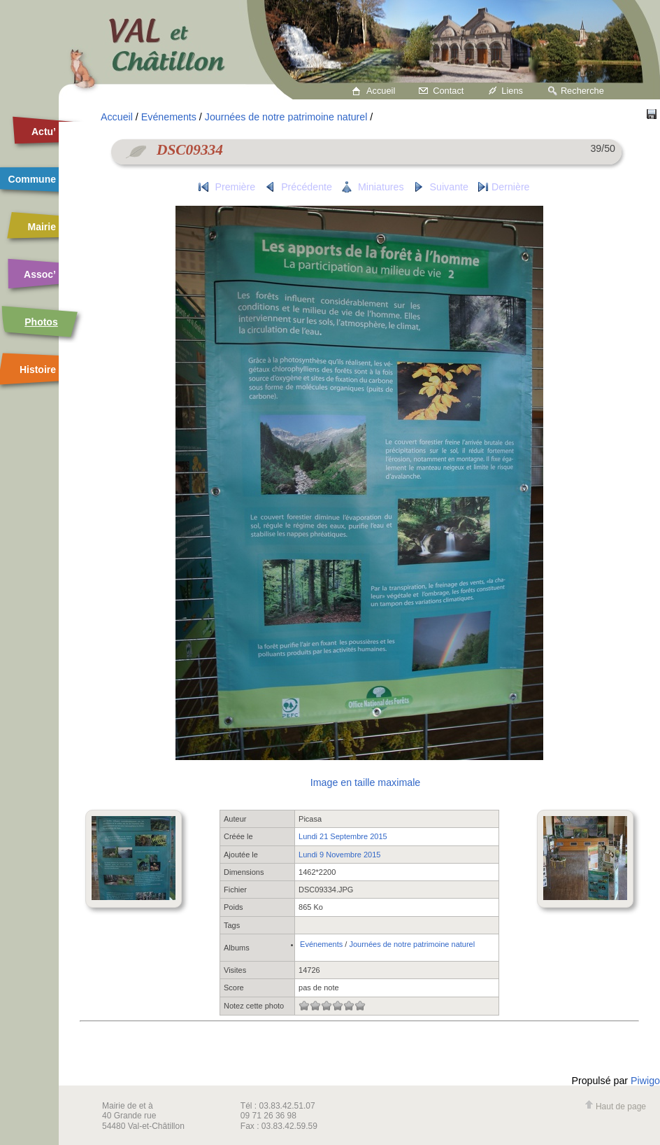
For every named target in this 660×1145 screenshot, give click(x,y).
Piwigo (645, 1080)
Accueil (380, 90)
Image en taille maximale (365, 782)
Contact (448, 90)
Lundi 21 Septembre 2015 (343, 836)
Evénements (168, 116)
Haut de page (615, 1106)
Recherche (582, 90)
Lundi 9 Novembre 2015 (339, 854)
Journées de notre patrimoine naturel (286, 116)
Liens (512, 90)
